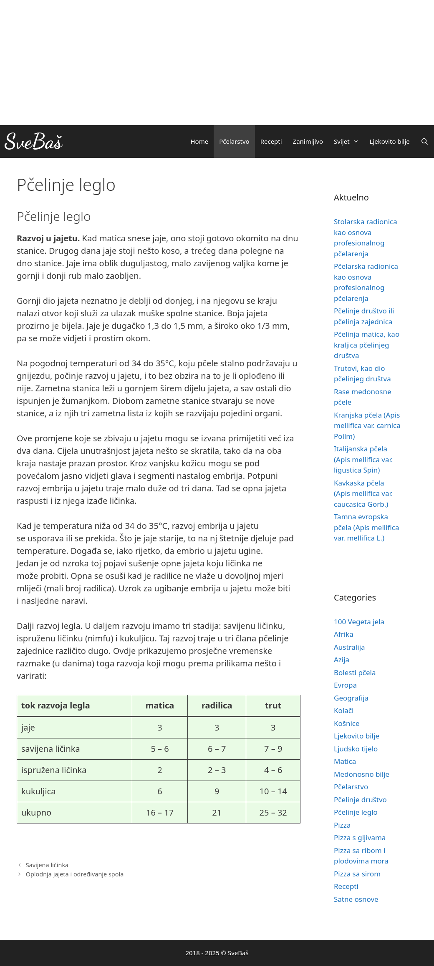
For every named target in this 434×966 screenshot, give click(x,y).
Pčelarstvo (234, 141)
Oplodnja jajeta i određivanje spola (75, 874)
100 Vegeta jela (359, 621)
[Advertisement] (217, 62)
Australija (349, 647)
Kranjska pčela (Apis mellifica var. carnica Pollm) (367, 425)
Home (199, 141)
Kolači (343, 710)
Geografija (351, 698)
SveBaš (33, 141)
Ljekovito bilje (390, 141)
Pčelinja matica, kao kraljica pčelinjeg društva (366, 344)
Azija (341, 659)
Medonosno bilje (361, 774)
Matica (345, 761)
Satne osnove (356, 899)
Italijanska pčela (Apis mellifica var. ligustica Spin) (363, 459)
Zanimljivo (308, 141)
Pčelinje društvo (360, 799)
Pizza (342, 825)
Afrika (343, 634)
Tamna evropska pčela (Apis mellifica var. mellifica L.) (366, 527)
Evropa (345, 685)
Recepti (271, 141)
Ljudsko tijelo (356, 748)
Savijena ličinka (47, 865)
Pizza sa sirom (357, 873)
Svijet (349, 141)
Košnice (347, 723)
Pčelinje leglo (356, 812)
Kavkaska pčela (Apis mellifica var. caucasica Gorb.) (363, 493)
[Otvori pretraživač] (424, 141)
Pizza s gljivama (360, 837)
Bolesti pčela (355, 672)
